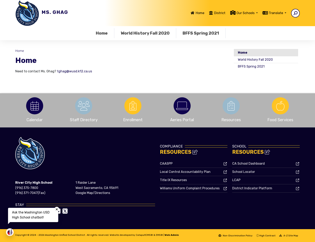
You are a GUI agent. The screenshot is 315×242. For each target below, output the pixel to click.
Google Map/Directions (93, 193)
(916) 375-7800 (26, 188)
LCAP (236, 180)
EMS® (159, 235)
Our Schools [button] (245, 13)
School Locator (243, 172)
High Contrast (267, 235)
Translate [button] (276, 13)
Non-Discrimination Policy (235, 235)
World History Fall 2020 (145, 33)
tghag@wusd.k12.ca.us (74, 71)
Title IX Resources (173, 180)
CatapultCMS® (144, 235)
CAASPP (166, 163)
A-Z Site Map (288, 235)
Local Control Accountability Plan (185, 172)
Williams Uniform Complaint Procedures (190, 188)
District (219, 13)
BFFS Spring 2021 (201, 33)
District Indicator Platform (252, 188)
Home (200, 13)
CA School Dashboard (248, 163)
